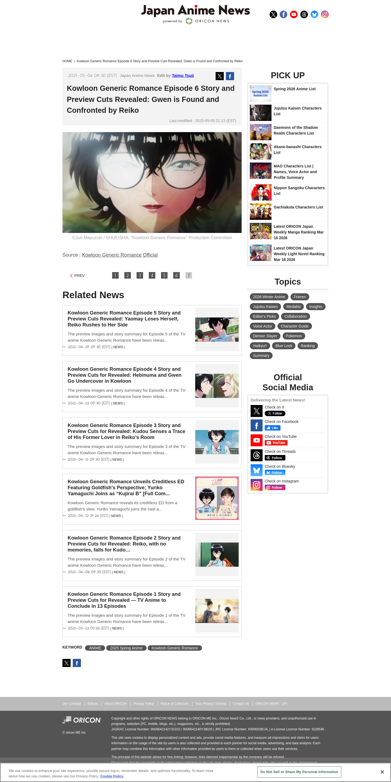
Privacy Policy (144, 704)
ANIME (95, 648)
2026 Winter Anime (269, 297)
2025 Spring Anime (126, 648)
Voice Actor (262, 326)
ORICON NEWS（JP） (273, 704)
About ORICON (115, 704)
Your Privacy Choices (210, 704)
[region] (195, 772)
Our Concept (71, 704)
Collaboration (295, 316)
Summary (261, 355)
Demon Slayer (265, 336)
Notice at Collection (174, 704)
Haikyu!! (260, 346)
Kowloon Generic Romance (175, 648)
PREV (79, 275)
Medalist (293, 306)
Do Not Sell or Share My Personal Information (299, 772)
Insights (315, 306)
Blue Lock (283, 346)
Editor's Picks (264, 316)
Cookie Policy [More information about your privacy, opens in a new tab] (111, 776)
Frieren (300, 297)
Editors (93, 704)
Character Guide (295, 326)
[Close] (382, 772)
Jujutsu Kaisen (265, 306)
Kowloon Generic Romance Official (120, 255)
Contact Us (241, 704)
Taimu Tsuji (183, 75)
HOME (67, 61)
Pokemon (294, 336)
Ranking (308, 346)
